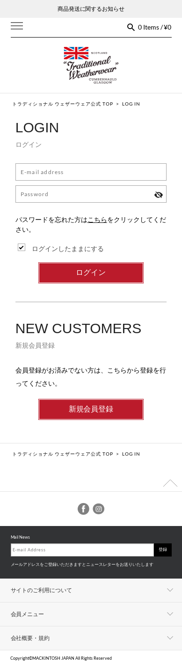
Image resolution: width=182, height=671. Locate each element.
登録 (163, 549)
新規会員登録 (91, 409)
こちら (97, 219)
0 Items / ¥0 (155, 27)
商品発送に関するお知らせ (91, 8)
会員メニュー (27, 614)
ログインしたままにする (68, 248)
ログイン (91, 272)
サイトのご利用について (42, 590)
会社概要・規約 (30, 637)
